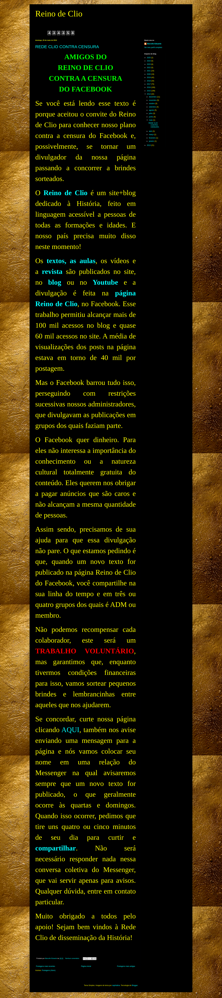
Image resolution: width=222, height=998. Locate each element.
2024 (149, 61)
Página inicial (86, 966)
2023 (149, 64)
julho (151, 113)
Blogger (135, 985)
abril (151, 131)
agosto (151, 110)
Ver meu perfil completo (153, 47)
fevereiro (152, 138)
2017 (149, 84)
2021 (149, 71)
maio (151, 120)
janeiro (151, 141)
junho (151, 117)
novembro (153, 100)
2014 (149, 94)
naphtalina (116, 985)
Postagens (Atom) (49, 970)
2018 (149, 81)
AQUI (70, 730)
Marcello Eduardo (154, 44)
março (151, 135)
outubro (152, 104)
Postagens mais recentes (45, 966)
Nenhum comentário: (72, 958)
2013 (149, 145)
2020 (149, 74)
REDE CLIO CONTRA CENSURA (67, 46)
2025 (149, 58)
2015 (149, 91)
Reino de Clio (58, 13)
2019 (149, 77)
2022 (149, 68)
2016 (149, 87)
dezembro (153, 97)
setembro (152, 107)
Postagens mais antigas (126, 966)
